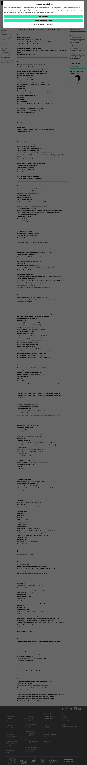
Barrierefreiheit (49, 24)
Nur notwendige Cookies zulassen (43, 20)
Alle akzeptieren (43, 16)
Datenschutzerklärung (46, 11)
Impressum (36, 24)
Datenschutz (42, 24)
